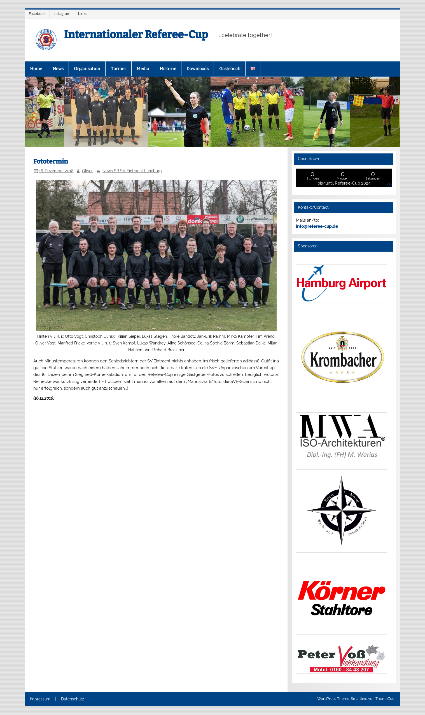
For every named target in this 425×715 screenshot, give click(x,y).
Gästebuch (229, 68)
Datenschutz (72, 699)
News (58, 68)
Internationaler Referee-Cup (136, 34)
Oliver (87, 171)
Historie (168, 68)
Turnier (118, 68)
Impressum (40, 699)
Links (82, 14)
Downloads (197, 68)
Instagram (61, 14)
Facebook (37, 14)
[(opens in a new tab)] (341, 301)
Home (36, 68)
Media (143, 68)
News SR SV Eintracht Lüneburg (132, 171)
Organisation (87, 68)
